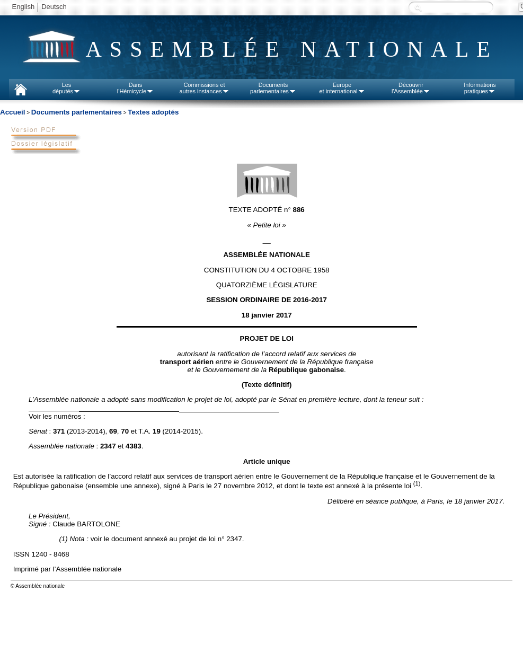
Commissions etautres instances (204, 88)
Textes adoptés (153, 112)
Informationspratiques (480, 88)
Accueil (12, 112)
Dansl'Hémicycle (135, 88)
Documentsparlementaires (273, 88)
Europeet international (342, 88)
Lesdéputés (66, 88)
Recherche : (418, 7)
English (23, 7)
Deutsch (54, 7)
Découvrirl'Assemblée (411, 88)
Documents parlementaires (76, 112)
